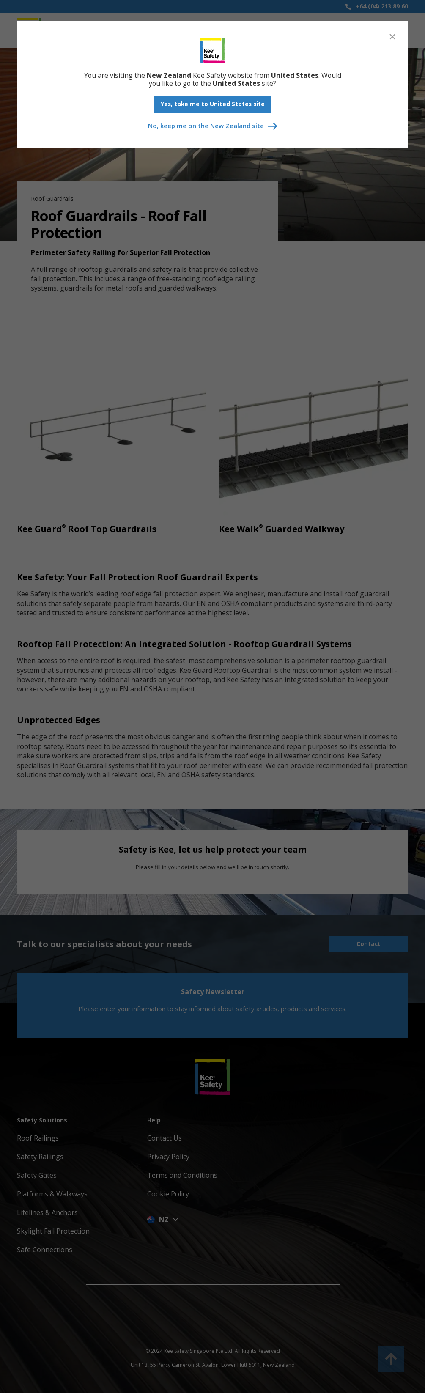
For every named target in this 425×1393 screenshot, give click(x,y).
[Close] (392, 36)
